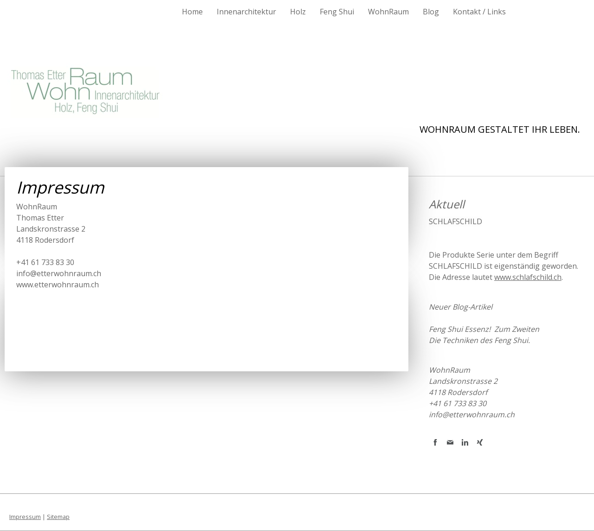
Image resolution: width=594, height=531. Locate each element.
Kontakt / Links (479, 11)
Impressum (25, 516)
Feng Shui (337, 11)
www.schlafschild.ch (528, 277)
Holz (298, 11)
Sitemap (58, 516)
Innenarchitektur (246, 11)
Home (192, 11)
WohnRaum (388, 11)
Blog (431, 11)
